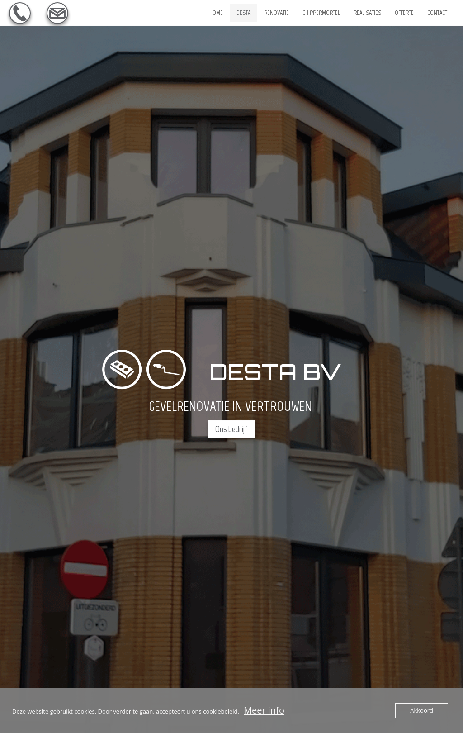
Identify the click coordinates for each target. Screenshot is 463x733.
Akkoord (421, 710)
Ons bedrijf (231, 429)
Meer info (264, 710)
